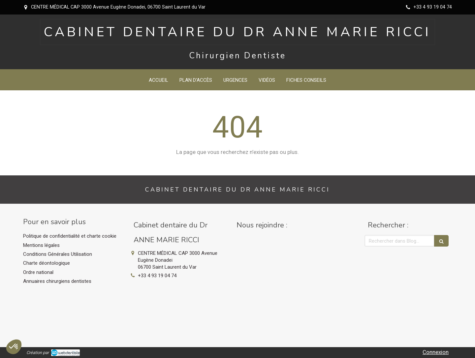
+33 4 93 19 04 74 (157, 276)
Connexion (436, 352)
